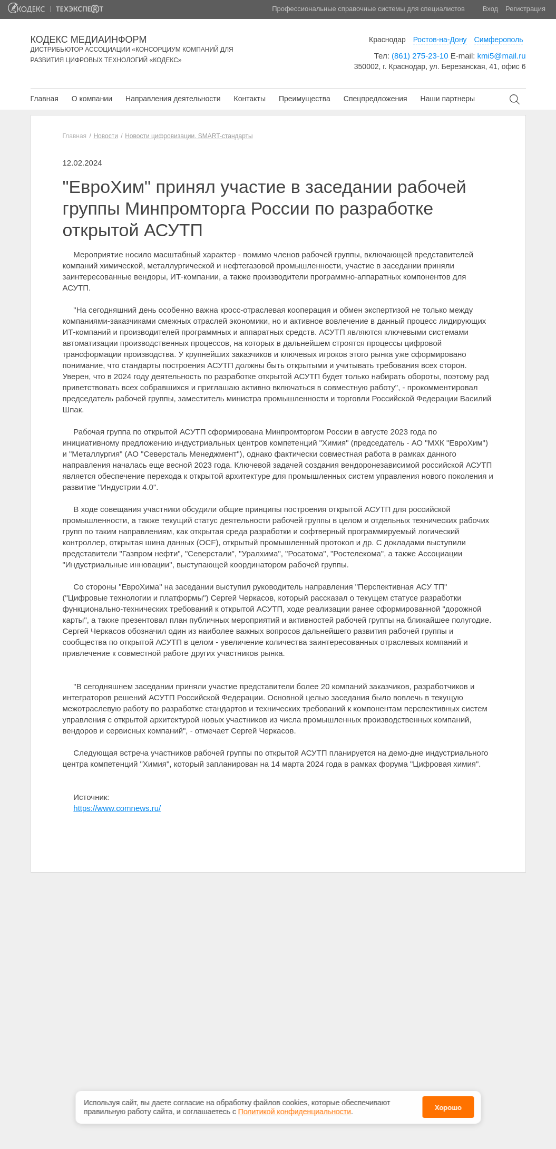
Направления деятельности (172, 98)
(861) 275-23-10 (420, 55)
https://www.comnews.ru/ (117, 808)
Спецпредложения (375, 98)
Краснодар (387, 39)
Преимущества (304, 98)
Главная (44, 98)
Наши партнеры (448, 98)
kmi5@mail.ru (501, 55)
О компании (92, 98)
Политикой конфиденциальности (294, 1108)
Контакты (249, 98)
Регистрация (525, 9)
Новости (105, 136)
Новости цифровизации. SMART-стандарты (188, 136)
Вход (490, 9)
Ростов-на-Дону (440, 39)
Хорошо (448, 1104)
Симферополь (498, 39)
